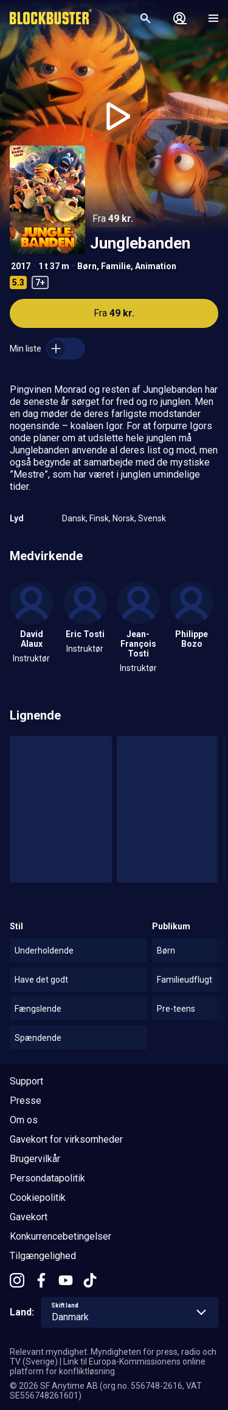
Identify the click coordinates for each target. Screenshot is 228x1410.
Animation (155, 266)
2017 (20, 266)
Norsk (123, 518)
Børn (87, 266)
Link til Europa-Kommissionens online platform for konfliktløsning (108, 1366)
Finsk (99, 518)
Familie (116, 266)
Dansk (74, 518)
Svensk (152, 518)
